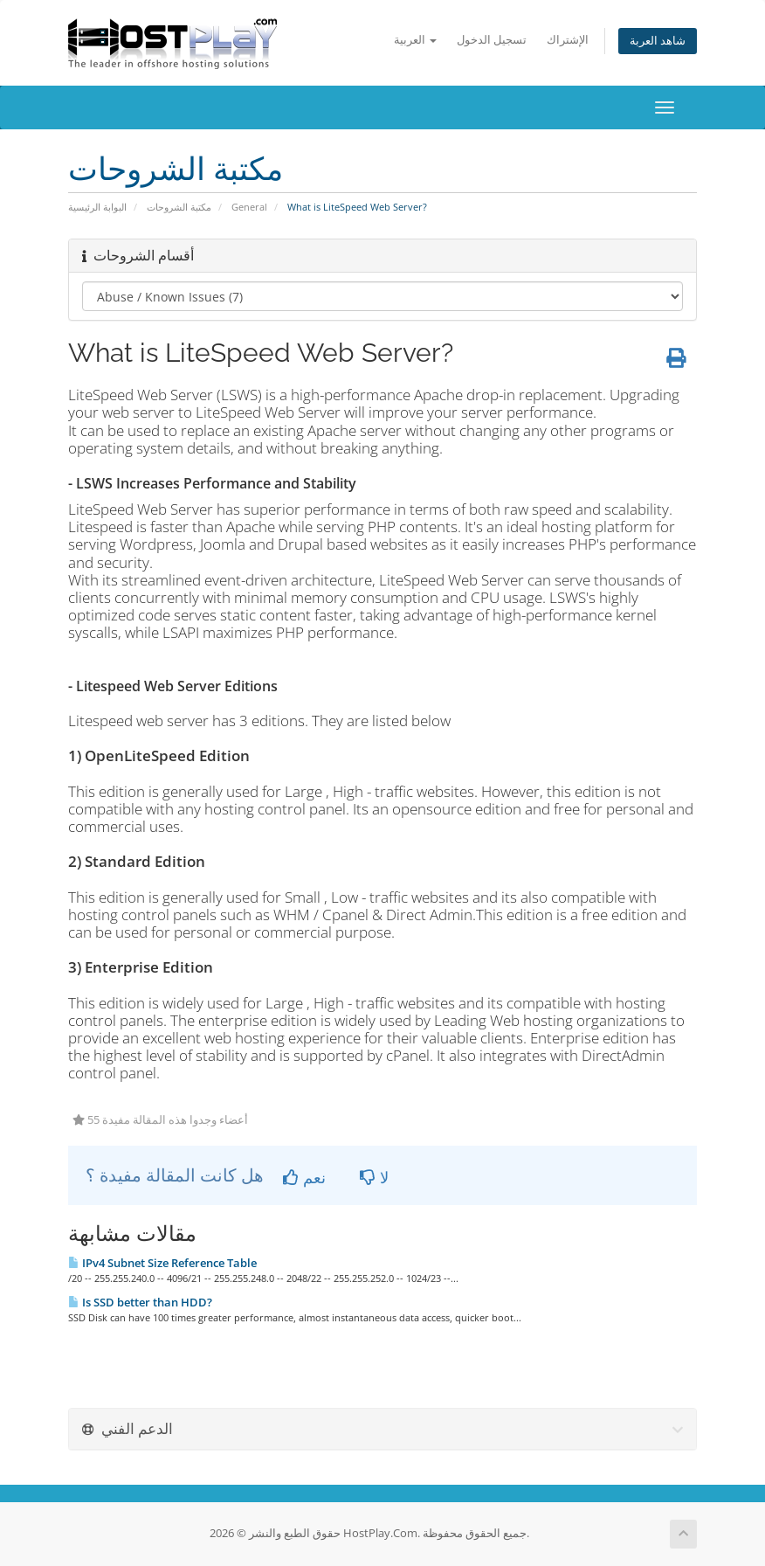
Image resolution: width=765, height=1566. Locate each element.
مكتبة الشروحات (179, 206)
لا (374, 1177)
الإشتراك (568, 39)
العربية (415, 39)
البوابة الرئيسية (97, 206)
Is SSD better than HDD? (140, 1302)
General (249, 206)
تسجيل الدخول (492, 39)
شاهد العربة (658, 40)
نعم (304, 1177)
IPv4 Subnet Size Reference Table (162, 1263)
